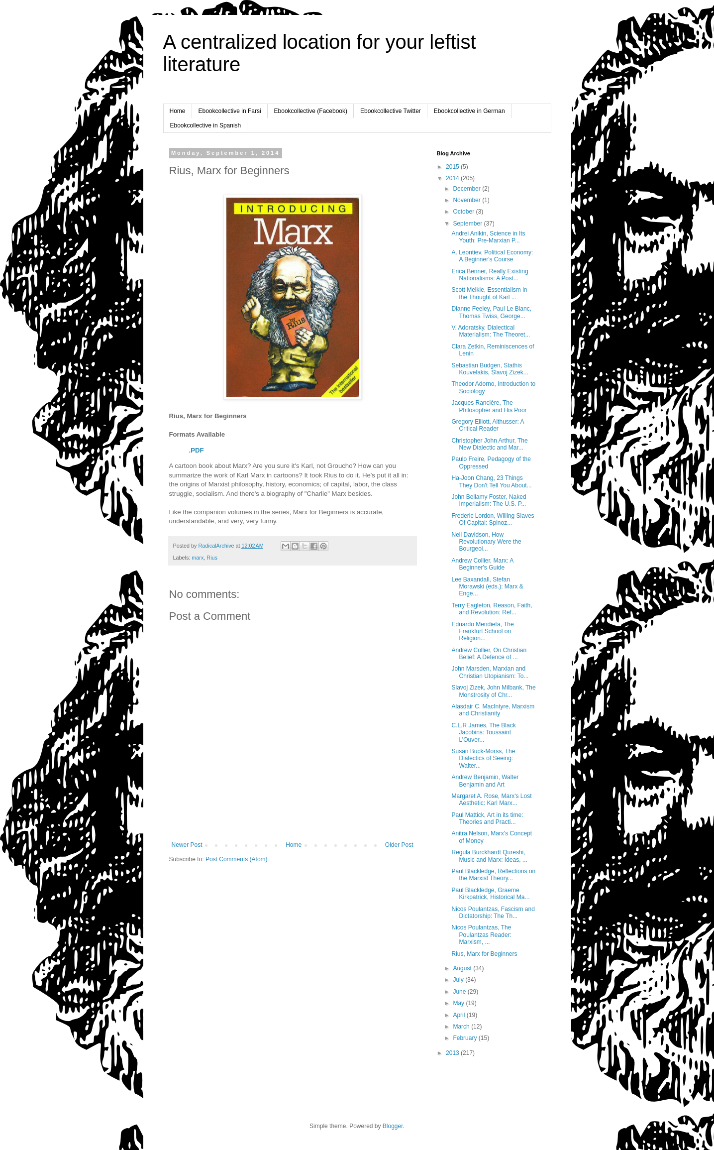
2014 (453, 178)
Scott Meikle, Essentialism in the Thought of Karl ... (489, 293)
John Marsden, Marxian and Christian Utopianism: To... (489, 672)
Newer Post (187, 844)
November (467, 200)
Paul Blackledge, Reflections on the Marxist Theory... (493, 875)
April (459, 1015)
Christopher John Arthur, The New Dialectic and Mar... (489, 444)
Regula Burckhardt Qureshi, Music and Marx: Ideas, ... (489, 856)
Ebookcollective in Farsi (230, 111)
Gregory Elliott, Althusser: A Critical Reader (487, 425)
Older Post (399, 844)
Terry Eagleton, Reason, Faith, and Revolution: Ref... (491, 609)
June (460, 991)
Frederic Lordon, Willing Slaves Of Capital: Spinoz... (492, 519)
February (465, 1038)
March (462, 1026)
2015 (453, 166)
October (464, 211)
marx (198, 558)
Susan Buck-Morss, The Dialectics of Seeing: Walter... (483, 758)
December (467, 188)
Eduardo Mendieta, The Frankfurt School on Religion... (482, 631)
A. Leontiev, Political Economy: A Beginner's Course (492, 256)
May (459, 1003)
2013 (453, 1052)
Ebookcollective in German (469, 111)
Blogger (393, 1126)
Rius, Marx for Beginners (484, 953)
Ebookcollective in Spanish (205, 125)
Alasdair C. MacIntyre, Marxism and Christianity (492, 710)
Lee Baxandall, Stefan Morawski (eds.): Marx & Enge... (487, 586)
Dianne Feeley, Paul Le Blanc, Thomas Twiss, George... (491, 312)
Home (178, 111)
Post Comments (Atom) (236, 859)
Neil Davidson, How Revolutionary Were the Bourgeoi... (486, 542)
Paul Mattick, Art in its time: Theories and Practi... (487, 818)
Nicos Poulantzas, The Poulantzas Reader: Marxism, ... (481, 934)
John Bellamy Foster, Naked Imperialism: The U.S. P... (488, 500)
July (459, 979)
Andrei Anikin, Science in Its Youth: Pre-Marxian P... (488, 237)
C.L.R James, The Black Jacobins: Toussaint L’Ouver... (483, 732)
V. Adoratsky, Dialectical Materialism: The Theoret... (490, 331)
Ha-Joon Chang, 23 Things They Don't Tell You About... (491, 481)
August (463, 968)
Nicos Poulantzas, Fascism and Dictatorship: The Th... (492, 913)
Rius (211, 558)
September (468, 223)
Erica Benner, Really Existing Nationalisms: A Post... (489, 275)
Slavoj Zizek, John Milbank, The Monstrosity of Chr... (493, 691)
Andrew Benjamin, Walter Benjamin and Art (484, 781)
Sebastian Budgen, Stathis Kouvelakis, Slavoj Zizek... (489, 369)
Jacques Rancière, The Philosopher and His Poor (488, 406)
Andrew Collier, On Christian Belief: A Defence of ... (488, 654)
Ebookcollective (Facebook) (310, 111)
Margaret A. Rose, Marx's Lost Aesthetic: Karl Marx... (491, 799)
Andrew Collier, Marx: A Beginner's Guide (482, 564)
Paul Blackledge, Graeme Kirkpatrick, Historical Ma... (490, 894)
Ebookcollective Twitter (390, 111)
